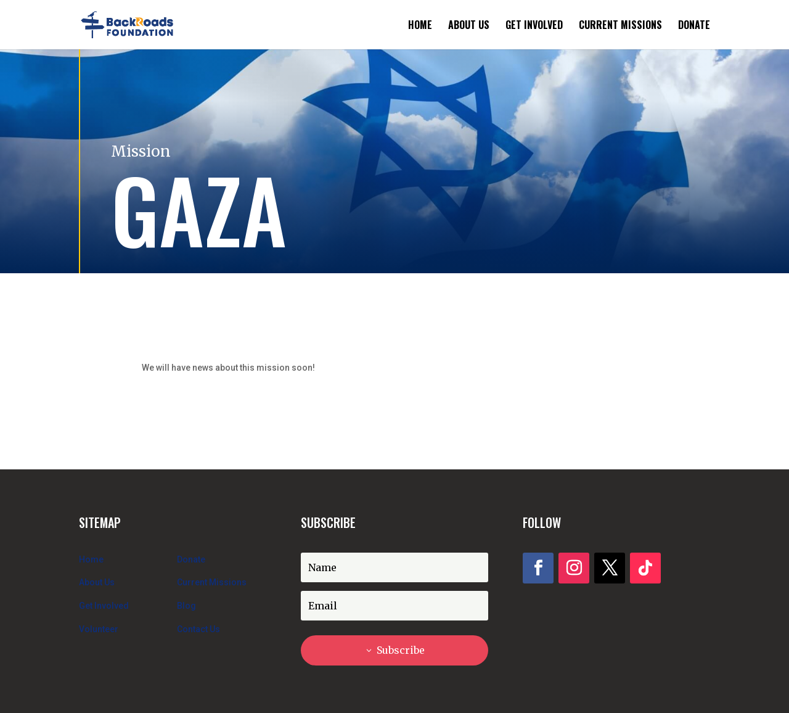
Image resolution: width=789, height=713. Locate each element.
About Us (468, 26)
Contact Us (198, 629)
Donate (694, 26)
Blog (186, 606)
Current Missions (620, 26)
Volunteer (98, 629)
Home (420, 26)
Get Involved (534, 26)
